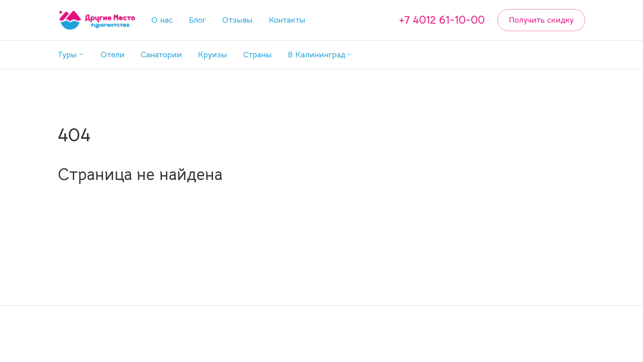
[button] (71, 54)
